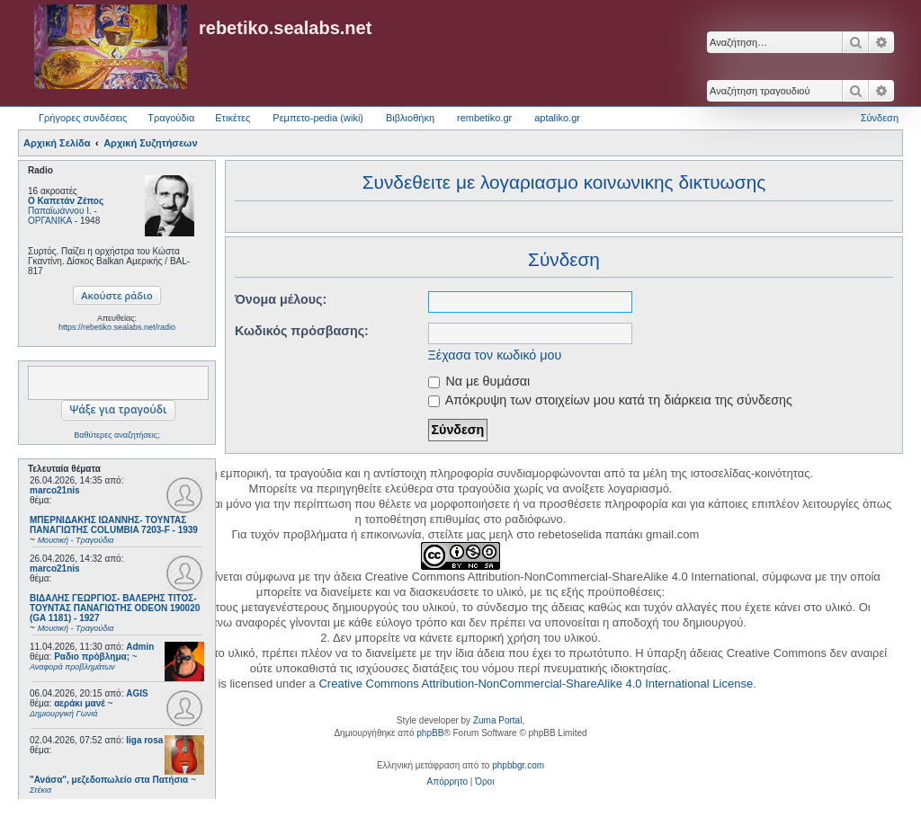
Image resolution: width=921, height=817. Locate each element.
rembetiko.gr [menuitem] (484, 117)
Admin (140, 647)
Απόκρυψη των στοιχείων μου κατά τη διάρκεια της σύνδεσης (610, 400)
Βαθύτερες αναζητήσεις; (116, 435)
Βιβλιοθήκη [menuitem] (410, 117)
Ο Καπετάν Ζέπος (65, 201)
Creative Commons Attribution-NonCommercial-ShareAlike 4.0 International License (535, 683)
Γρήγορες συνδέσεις (83, 117)
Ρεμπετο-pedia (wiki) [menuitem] (318, 117)
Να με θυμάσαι (479, 381)
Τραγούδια (171, 117)
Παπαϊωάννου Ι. (60, 211)
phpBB (429, 733)
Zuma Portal (497, 720)
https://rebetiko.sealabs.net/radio (116, 327)
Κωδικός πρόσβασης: (302, 331)
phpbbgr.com (518, 765)
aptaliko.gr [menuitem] (557, 117)
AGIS (137, 693)
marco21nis (55, 490)
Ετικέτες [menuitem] (232, 117)
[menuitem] (447, 782)
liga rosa (144, 740)
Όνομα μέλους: (280, 299)
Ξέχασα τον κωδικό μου (495, 355)
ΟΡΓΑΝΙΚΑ (50, 221)
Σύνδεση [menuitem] (880, 117)
